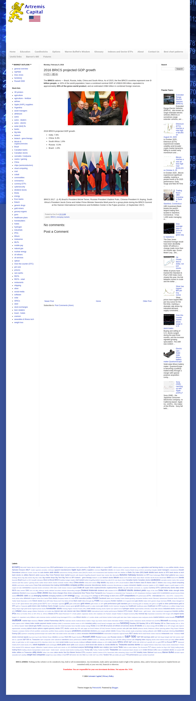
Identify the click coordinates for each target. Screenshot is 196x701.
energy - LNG (79, 596)
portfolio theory (53, 631)
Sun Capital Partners (147, 645)
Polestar (181, 628)
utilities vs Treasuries (24, 652)
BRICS (53, 217)
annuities (44, 570)
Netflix (39, 626)
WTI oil (69, 655)
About (141, 51)
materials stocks (70, 621)
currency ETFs (20, 184)
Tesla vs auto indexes (130, 647)
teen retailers (19, 310)
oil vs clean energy (149, 626)
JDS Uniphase (98, 614)
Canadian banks (20, 150)
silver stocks (179, 639)
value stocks (58, 652)
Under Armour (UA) (150, 650)
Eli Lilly (31, 596)
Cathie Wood (43, 582)
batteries (43, 575)
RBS (54, 633)
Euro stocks (53, 598)
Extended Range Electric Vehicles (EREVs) (180, 99)
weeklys (24, 655)
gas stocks (139, 601)
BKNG (130, 577)
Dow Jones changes (56, 593)
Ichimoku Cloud (149, 608)
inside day (50, 611)
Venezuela (110, 652)
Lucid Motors (103, 617)
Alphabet (15, 570)
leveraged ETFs (66, 617)
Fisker (51, 601)
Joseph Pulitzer (117, 614)
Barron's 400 (32, 56)
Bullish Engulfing (89, 580)
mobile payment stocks (43, 623)
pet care (17, 267)
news (55, 626)
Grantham (62, 606)
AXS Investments (98, 572)
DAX (27, 590)
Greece (68, 606)
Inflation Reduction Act (39, 611)
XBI (77, 655)
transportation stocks (39, 650)
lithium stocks (81, 617)
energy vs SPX (98, 596)
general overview (21, 69)
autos (16, 117)
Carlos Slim (175, 580)
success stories (134, 645)
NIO (59, 626)
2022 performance (82, 567)
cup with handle (128, 588)
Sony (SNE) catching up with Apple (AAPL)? (179, 387)
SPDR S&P (128, 642)
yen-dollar (115, 655)
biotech (17, 135)
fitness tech (57, 601)
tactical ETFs (20, 647)
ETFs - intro (165, 596)
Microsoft (164, 621)
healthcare (132, 606)
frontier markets (116, 601)
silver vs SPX (25, 642)
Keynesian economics (155, 614)
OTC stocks (64, 628)
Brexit (52, 580)
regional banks (124, 633)
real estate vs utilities (74, 633)
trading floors (17, 650)
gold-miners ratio (34, 606)
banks (16, 129)
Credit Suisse (61, 588)
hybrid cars (109, 608)
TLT (149, 647)
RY (123, 637)
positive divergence (65, 631)
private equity (130, 631)
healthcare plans (21, 218)
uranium (17, 316)
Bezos (20, 577)
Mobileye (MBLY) (57, 623)
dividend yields (140, 590)
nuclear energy (20, 252)
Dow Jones (18, 75)
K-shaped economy (128, 614)
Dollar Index (163, 590)
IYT (70, 614)
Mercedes (115, 621)
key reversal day (141, 614)
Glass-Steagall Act (178, 601)
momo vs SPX (80, 623)
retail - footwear (175, 633)
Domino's (23, 593)
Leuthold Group (55, 617)
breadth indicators (37, 580)
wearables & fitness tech (24, 319)
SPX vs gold (157, 642)
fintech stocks (38, 601)
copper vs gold (169, 585)
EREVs (117, 596)
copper (161, 585)
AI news (166, 567)
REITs (16, 276)
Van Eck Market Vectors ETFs (74, 652)
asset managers (20, 111)
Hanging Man (124, 606)
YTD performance (132, 655)
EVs (76, 598)
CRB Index (53, 588)
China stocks (79, 582)
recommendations (96, 633)
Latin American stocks (43, 617)
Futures (47, 56)
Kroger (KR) (170, 614)
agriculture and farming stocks (152, 567)
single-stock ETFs (36, 642)
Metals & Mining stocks (126, 621)
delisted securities (55, 590)
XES (80, 655)
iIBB (156, 608)
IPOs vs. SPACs (42, 614)
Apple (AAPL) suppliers (23, 105)
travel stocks (70, 650)
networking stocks (48, 626)
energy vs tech (109, 596)
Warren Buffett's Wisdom (77, 51)
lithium (17, 236)
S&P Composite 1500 (47, 639)
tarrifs (56, 647)
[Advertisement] (98, 25)
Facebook (102, 598)
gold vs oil (155, 603)
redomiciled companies (111, 633)
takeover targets (30, 647)
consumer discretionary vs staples (118, 585)
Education (25, 51)
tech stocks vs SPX (64, 647)
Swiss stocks (166, 645)
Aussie (30, 572)
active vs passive (123, 567)
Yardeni (106, 655)
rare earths (18, 273)
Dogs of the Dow (152, 590)
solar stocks (112, 642)
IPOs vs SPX (32, 614)
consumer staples (135, 585)
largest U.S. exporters (19, 617)
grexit (72, 606)
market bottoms (158, 617)
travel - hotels (19, 313)
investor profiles (178, 611)
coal (16, 171)
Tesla (121, 647)
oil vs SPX (167, 626)
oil (104, 626)
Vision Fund (129, 652)
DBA (36, 590)
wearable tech (16, 655)
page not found (89, 628)
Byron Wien (121, 580)
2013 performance (56, 567)
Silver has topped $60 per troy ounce (180, 290)
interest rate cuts (60, 611)
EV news (72, 598)
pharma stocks (143, 628)
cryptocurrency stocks (114, 588)
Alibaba (181, 567)
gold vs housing (133, 603)
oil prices (109, 626)
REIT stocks (133, 633)
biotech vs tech (97, 577)
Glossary (98, 51)
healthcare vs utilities (168, 606)
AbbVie (115, 567)
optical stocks (32, 628)
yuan (140, 655)
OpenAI (181, 626)
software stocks (91, 642)
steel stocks (24, 645)
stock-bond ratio (91, 645)
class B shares (146, 582)
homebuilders (19, 221)
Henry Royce (16, 608)
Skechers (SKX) (47, 642)
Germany (164, 601)
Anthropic (51, 570)
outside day (73, 628)
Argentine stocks (107, 570)
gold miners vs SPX (97, 603)
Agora (139, 567)
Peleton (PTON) (99, 628)
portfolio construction (41, 631)
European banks (63, 598)
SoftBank (82, 642)
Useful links (16, 56)
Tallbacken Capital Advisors (45, 647)
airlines (17, 101)
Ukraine (135, 650)
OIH (101, 626)
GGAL (169, 601)
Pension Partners (110, 628)
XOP (94, 655)
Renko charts (150, 633)
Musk (118, 623)
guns (16, 215)
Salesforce (58, 639)
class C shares (157, 582)
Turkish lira (101, 650)
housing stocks (101, 608)
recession (85, 633)
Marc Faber (127, 617)
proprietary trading (141, 631)
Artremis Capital (94, 676)
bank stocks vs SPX (162, 572)
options (40, 628)
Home (13, 51)
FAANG (95, 598)
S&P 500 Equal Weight (162, 637)
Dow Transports (96, 593)
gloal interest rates (27, 603)
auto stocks (54, 572)
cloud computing (20, 168)
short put (168, 639)
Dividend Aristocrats (89, 590)
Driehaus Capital (151, 593)
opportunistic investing (19, 628)
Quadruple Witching (168, 631)
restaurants (18, 282)
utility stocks (37, 652)
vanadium (89, 652)
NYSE (98, 626)
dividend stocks (20, 190)
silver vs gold (16, 642)
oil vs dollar (159, 626)
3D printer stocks (94, 567)
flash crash (78, 601)
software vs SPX (102, 642)
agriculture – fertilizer (22, 98)
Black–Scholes (145, 577)
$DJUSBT (24, 567)
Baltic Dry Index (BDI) (136, 572)
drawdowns (141, 593)
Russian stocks (116, 637)
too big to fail (165, 647)
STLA (31, 645)
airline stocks (174, 567)
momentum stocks (69, 623)
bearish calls (74, 575)
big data (17, 132)
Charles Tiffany (68, 582)
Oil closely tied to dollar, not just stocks (180, 262)
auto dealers (44, 572)
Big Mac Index (37, 577)
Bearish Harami (96, 575)
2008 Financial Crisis (43, 567)
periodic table (121, 628)
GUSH (111, 606)
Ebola (16, 193)
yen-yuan (122, 655)
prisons (17, 270)
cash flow (20, 582)
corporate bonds (36, 588)
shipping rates (140, 639)
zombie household (148, 655)
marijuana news (136, 617)
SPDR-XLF (143, 642)
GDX (149, 601)
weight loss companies (36, 655)
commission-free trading (50, 585)
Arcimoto (97, 570)
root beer (61, 637)
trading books (179, 647)
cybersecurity (19, 187)
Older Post (147, 301)
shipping (17, 285)
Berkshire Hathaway (128, 575)
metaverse (18, 239)
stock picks (61, 645)
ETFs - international (154, 596)
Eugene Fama (35, 598)
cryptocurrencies (100, 588)
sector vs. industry (99, 639)
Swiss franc (158, 645)
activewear (133, 567)
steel (16, 304)
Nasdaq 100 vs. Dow (162, 623)
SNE (57, 642)
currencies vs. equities (141, 588)
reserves (158, 633)
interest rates (86, 611)
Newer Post (49, 301)
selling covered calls (128, 639)
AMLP (28, 570)
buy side (108, 580)
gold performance (110, 603)
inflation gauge (27, 611)
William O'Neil (61, 655)
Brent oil (47, 580)
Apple (73, 570)
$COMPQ (16, 567)
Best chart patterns (173, 51)
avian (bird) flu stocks (85, 572)
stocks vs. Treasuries (118, 645)
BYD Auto (114, 580)
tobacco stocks (156, 647)
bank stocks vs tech (177, 572)
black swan (136, 577)
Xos (97, 655)
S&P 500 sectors (175, 637)
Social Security (74, 642)
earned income (175, 593)
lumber (109, 617)
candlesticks (155, 580)
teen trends (114, 647)
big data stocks (27, 577)
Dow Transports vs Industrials (112, 593)
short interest (160, 639)
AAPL (110, 567)
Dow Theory (86, 593)
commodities (19, 177)
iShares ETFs (53, 614)
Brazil (16, 147)
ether (21, 598)
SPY (175, 642)
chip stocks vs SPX (112, 582)
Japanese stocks (87, 614)
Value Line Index (48, 652)
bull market (80, 580)
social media (19, 292)
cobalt (16, 174)
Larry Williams (31, 617)
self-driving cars (110, 639)
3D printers (18, 92)
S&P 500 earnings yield (145, 637)
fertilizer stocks (147, 598)
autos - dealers (20, 120)
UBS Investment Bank (126, 650)
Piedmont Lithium (153, 628)
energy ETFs (88, 596)
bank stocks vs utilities (20, 575)
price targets (101, 631)
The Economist (143, 647)
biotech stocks (108, 577)
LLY (88, 617)
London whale (93, 617)
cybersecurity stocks (167, 588)
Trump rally (89, 650)
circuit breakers (124, 582)
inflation (18, 611)
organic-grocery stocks (51, 628)
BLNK (157, 577)
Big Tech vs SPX (68, 577)
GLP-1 (44, 603)
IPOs (16, 233)
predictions (76, 631)
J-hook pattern (76, 614)
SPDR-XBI (135, 642)
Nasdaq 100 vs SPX (146, 623)
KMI (164, 614)
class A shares (135, 582)
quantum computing (27, 633)
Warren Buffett (168, 652)
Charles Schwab (58, 582)
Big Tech (58, 577)
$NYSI (34, 567)
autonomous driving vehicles (69, 572)
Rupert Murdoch (77, 637)
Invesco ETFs (122, 611)
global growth (37, 603)
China (16, 162)
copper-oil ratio (17, 588)
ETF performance (141, 596)
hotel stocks (91, 608)
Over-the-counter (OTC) (23, 264)
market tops (26, 621)
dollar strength (174, 590)
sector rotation (87, 639)
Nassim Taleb (23, 626)
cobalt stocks (29, 585)
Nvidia (93, 626)
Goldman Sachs (46, 606)
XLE (83, 655)
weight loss (18, 322)
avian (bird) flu (20, 126)
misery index (29, 623)
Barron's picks (34, 575)
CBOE (50, 582)
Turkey (95, 650)
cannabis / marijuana (22, 156)
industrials (18, 230)
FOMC (97, 601)
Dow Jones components (72, 593)
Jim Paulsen (107, 614)
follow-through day (88, 601)
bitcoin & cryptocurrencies (21, 143)
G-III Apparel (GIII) (129, 601)
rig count (32, 637)
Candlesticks (41, 51)
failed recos (110, 598)
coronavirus (19, 181)
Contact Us (153, 51)
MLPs (16, 242)
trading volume (27, 650)
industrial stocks (169, 608)
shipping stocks (151, 639)
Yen (110, 655)
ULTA (140, 650)
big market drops (49, 577)
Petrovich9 (96, 688)
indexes (160, 608)
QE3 (155, 631)
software (17, 295)
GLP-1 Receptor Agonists (56, 603)
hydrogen (18, 227)
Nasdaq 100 (134, 623)
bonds (181, 577)
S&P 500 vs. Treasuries (31, 639)
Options (56, 51)
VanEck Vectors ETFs (100, 652)
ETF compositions (127, 596)
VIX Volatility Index (140, 652)
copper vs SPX (179, 585)
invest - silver (151, 611)
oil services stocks (127, 626)
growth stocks (80, 606)
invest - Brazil (133, 611)
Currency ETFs (154, 588)
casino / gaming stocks (31, 582)
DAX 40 (32, 590)
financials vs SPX (26, 601)
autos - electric (20, 123)
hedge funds (180, 606)
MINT (23, 623)
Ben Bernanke (114, 575)
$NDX (29, 567)
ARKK (122, 570)
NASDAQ (18, 78)
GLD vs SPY (16, 603)
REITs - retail (19, 279)
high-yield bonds (26, 608)
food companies (105, 601)
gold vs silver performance (168, 603)
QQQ (159, 631)
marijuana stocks (147, 617)
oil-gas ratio (175, 626)
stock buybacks (39, 645)
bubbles (62, 580)
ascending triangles (150, 570)
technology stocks (92, 647)
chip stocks (101, 582)
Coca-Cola (37, 585)
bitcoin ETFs (124, 577)
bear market (65, 575)
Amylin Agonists (36, 570)
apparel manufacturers (62, 570)
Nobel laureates (66, 626)
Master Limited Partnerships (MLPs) (51, 621)
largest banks (179, 614)
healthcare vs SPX (154, 606)
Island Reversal (64, 614)
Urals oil (160, 650)
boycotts (14, 580)
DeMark (64, 590)
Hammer (116, 606)
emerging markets (63, 217)
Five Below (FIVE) (67, 601)
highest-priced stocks (39, 608)
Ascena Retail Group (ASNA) (134, 570)
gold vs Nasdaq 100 (144, 603)
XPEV (101, 655)
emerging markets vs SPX (58, 596)
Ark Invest (116, 570)
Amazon (22, 570)
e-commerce (165, 593)
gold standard (122, 603)
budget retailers (71, 580)
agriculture (18, 95)
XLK (87, 655)
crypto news (89, 588)
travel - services (60, 650)
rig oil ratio (38, 637)
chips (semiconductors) (23, 165)
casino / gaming (20, 159)
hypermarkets (139, 608)
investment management (164, 611)
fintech (17, 202)
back (105, 572)
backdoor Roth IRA (114, 572)
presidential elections (89, 631)
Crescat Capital (72, 588)
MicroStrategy (173, 621)
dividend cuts (103, 590)
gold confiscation (74, 603)
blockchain (162, 577)
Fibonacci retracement (160, 598)
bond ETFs (175, 577)
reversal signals (22, 637)
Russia (98, 637)
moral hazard (101, 623)
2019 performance (70, 567)
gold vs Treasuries (22, 606)
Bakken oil (124, 572)
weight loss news (51, 655)
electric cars (22, 595)
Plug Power (174, 628)
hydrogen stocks (128, 608)
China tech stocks (90, 582)
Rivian (50, 637)
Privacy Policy (120, 631)
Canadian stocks (21, 153)
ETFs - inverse (174, 596)
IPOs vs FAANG (22, 614)
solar (16, 298)
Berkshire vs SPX (143, 575)
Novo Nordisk (76, 626)
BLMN (153, 577)
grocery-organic (20, 211)
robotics (55, 637)
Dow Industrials (32, 593)
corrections (45, 588)
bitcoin (116, 577)
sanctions (65, 639)
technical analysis (77, 647)
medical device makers (83, 621)
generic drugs (19, 205)
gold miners (19, 208)
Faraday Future (120, 598)
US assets (178, 650)
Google (55, 606)
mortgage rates (111, 623)
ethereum (27, 598)
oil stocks (138, 626)
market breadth (170, 617)
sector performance (75, 639)
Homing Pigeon (67, 608)
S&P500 (17, 72)
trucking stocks (79, 650)
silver (16, 288)
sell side (118, 639)
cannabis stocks (166, 580)
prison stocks (111, 631)
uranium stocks (168, 650)
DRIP (158, 593)
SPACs (17, 301)
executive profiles (85, 598)
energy (17, 196)
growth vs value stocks (92, 606)
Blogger (115, 688)
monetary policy (91, 623)
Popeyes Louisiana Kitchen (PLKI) (23, 631)
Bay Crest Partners (53, 575)
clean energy (167, 582)
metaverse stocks (140, 621)
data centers (21, 590)
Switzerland (174, 645)
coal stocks (20, 585)
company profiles (77, 585)
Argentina (18, 108)
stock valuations (80, 645)
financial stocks (173, 598)
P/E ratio (80, 628)
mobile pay (18, 245)
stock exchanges (21, 307)
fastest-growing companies (133, 598)
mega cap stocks (96, 621)
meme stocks (107, 621)
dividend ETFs (113, 590)
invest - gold (143, 611)
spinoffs (149, 642)
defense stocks (44, 590)
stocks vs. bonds (104, 645)
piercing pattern (165, 628)
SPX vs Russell (166, 642)
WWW (74, 655)
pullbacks (151, 631)
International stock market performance (104, 611)
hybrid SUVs (118, 608)
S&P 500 (130, 636)
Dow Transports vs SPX (130, 593)
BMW (169, 577)
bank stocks (149, 572)
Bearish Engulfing (84, 575)
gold (67, 603)
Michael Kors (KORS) (153, 621)
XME (90, 655)
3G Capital (104, 567)
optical (17, 261)
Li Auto (73, 617)
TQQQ (172, 647)
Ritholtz (44, 637)
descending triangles (74, 590)
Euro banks (19, 199)
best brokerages (155, 575)
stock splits (70, 645)
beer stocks (105, 575)
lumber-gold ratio (117, 617)
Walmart (150, 652)
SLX (54, 642)
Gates (145, 601)
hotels (16, 224)
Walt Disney (158, 652)
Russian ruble (105, 637)
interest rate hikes (73, 611)
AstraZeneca (174, 570)
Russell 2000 (19, 81)
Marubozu (34, 621)
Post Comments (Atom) (64, 305)
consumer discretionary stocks (95, 585)
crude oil (80, 588)
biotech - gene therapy (23, 138)
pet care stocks (132, 628)
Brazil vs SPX (26, 580)
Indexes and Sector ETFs (120, 51)
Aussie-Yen (36, 572)
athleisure (18, 114)
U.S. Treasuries (112, 650)
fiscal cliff (46, 601)
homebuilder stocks (54, 608)
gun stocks (104, 606)
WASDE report (179, 652)
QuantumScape (40, 633)
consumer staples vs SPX (150, 585)
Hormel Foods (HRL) (80, 608)
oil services (18, 258)
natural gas (18, 248)
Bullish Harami (100, 580)
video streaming (119, 652)
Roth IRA (68, 637)
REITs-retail (142, 633)
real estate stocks (61, 633)
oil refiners (18, 255)
